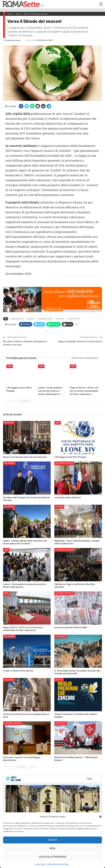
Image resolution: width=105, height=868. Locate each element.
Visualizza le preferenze (52, 856)
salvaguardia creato (45, 319)
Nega (52, 848)
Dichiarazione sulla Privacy (58, 863)
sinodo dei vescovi (73, 319)
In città (59, 680)
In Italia (59, 506)
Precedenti (12, 401)
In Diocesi (8, 680)
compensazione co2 (17, 319)
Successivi (25, 401)
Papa (9, 366)
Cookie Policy (40, 863)
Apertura (9, 423)
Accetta (52, 840)
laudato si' (30, 319)
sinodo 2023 (60, 319)
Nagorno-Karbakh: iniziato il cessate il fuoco (80, 341)
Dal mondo (9, 463)
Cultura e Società (64, 463)
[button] (100, 816)
